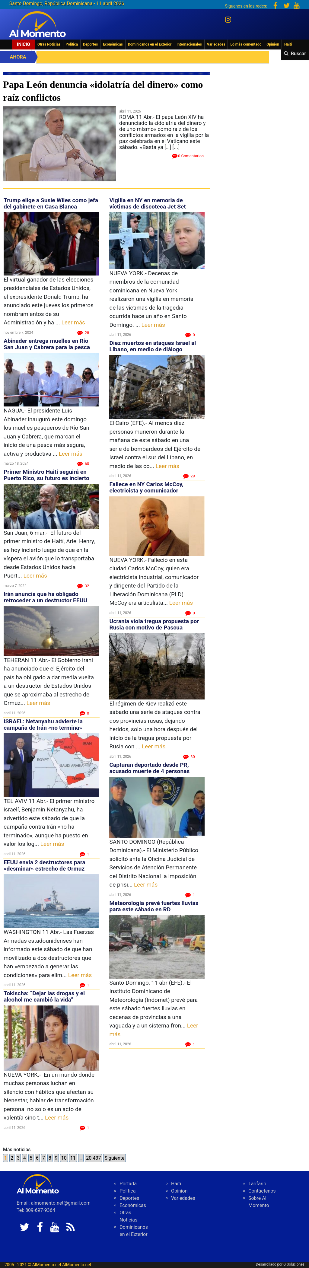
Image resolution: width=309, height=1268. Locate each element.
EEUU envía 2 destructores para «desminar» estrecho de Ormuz (44, 865)
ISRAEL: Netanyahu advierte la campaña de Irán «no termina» (43, 724)
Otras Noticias (49, 44)
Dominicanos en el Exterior (149, 44)
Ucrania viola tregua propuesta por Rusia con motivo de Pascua (154, 624)
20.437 (93, 1158)
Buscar (298, 53)
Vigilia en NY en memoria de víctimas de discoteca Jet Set (147, 203)
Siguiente (114, 1158)
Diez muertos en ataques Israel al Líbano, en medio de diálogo (152, 346)
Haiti (288, 44)
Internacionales (189, 44)
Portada (128, 1184)
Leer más (73, 322)
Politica (72, 44)
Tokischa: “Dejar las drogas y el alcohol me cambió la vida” (44, 996)
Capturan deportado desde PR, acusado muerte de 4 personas (149, 768)
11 (73, 1158)
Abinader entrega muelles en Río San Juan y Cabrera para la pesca (47, 344)
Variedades (216, 44)
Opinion (272, 44)
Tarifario (257, 1184)
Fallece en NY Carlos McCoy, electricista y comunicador (146, 487)
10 (64, 1158)
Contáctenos (262, 1191)
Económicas (113, 44)
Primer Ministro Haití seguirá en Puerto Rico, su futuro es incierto (46, 475)
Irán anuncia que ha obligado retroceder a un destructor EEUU (45, 597)
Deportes (90, 44)
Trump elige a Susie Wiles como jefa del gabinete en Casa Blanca (51, 203)
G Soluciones (293, 1264)
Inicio (23, 44)
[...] (176, 147)
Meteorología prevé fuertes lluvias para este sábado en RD (153, 906)
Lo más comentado (245, 44)
